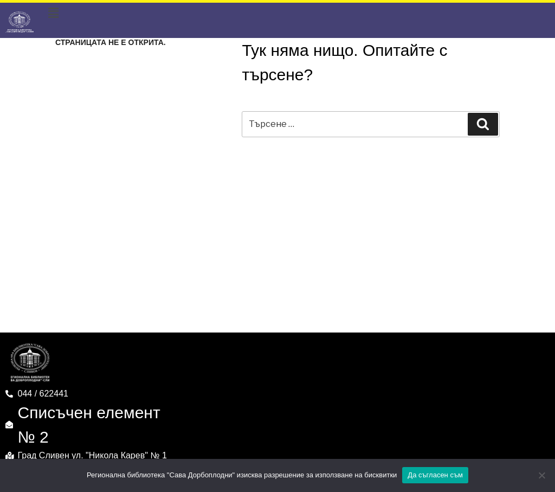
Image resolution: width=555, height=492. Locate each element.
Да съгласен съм (435, 475)
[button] (53, 13)
